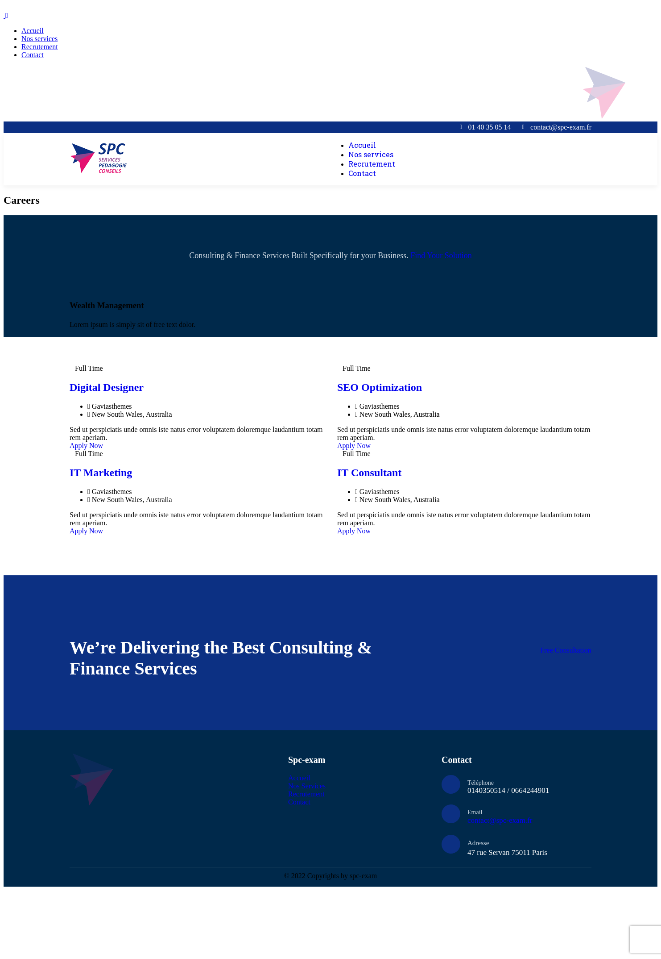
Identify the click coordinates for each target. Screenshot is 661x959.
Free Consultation (565, 650)
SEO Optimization (379, 387)
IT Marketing (101, 472)
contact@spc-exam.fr (499, 820)
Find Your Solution (441, 255)
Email (474, 812)
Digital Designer (107, 387)
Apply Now (86, 445)
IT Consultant (369, 472)
